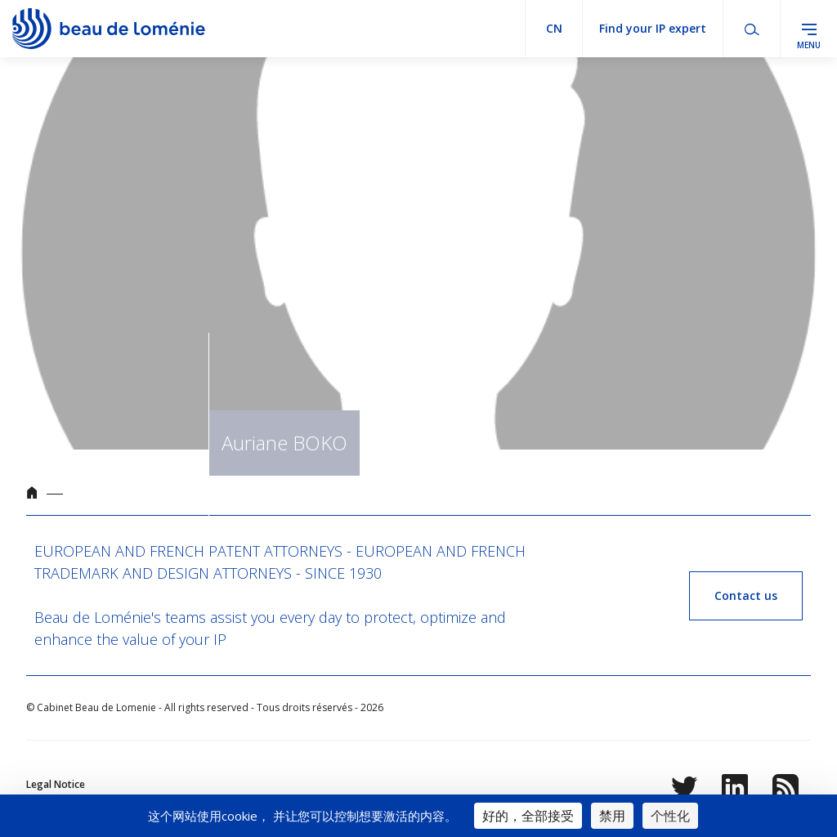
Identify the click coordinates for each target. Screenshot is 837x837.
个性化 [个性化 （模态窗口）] (670, 816)
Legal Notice (55, 784)
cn (554, 28)
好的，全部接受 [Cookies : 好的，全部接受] (528, 816)
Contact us (745, 595)
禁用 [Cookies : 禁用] (612, 816)
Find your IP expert (652, 28)
